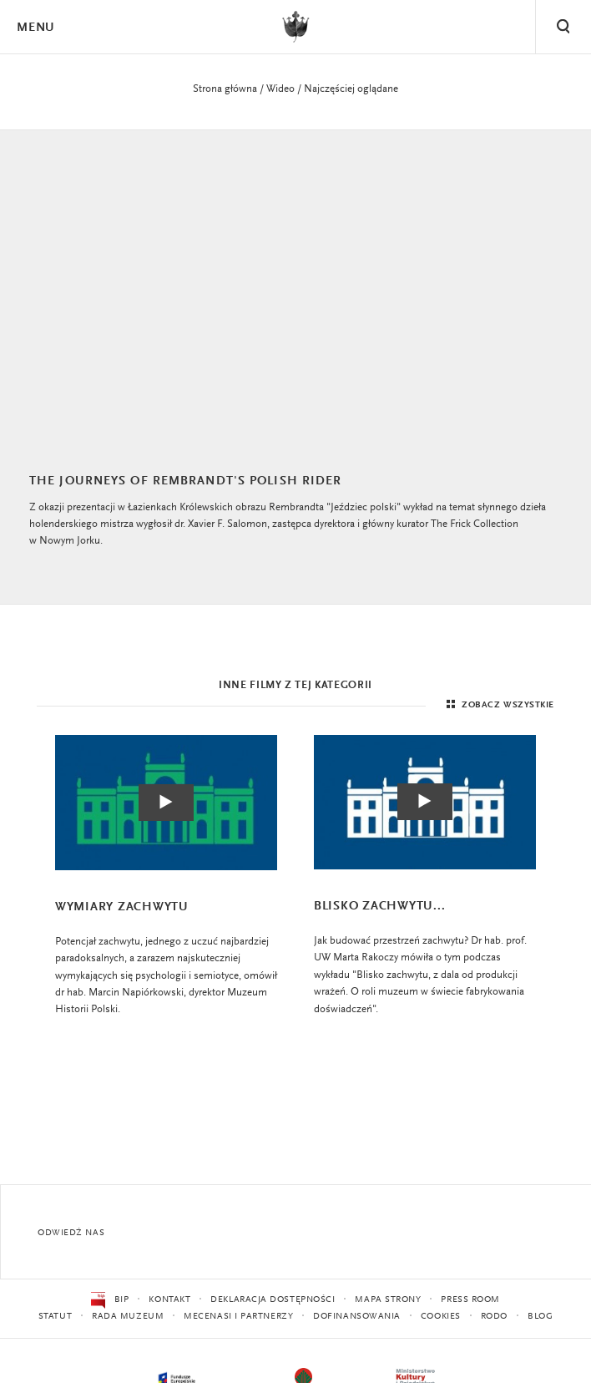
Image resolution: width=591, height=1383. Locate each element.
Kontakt (169, 1299)
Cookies (441, 1316)
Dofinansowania (357, 1316)
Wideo (280, 89)
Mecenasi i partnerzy (238, 1316)
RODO (494, 1316)
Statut (55, 1316)
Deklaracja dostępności (272, 1299)
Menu (35, 28)
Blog (540, 1316)
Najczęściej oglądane (351, 89)
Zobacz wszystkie (498, 706)
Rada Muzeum (128, 1316)
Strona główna (225, 89)
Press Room (470, 1299)
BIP (110, 1300)
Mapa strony (388, 1299)
